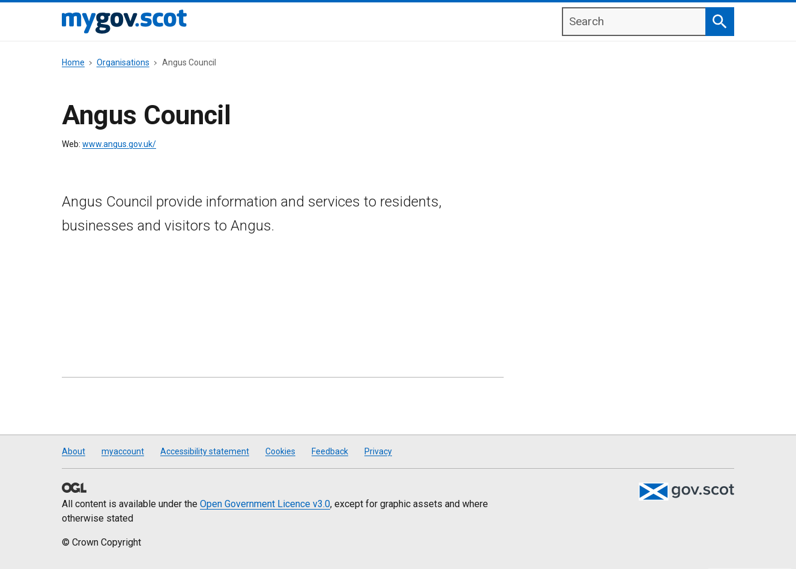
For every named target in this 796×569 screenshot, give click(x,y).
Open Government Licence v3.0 (265, 504)
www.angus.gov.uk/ (119, 144)
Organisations (123, 62)
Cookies (280, 451)
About (73, 451)
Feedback (330, 451)
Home (73, 62)
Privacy (378, 451)
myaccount (122, 451)
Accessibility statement (204, 451)
